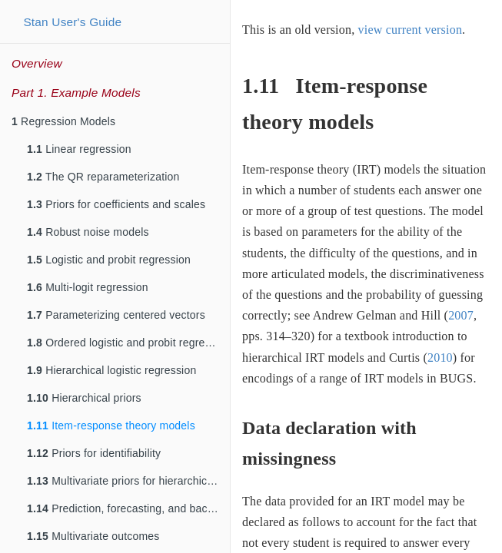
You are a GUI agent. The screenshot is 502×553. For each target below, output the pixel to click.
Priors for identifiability (94, 453)
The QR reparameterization (103, 177)
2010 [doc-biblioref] (440, 357)
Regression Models (63, 121)
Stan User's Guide (72, 21)
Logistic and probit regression (109, 259)
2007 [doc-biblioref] (461, 315)
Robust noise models (88, 232)
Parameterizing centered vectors (116, 315)
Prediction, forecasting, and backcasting (128, 508)
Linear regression (79, 149)
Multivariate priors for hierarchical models (128, 481)
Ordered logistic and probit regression (128, 342)
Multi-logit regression (87, 287)
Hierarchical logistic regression (111, 370)
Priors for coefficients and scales (116, 204)
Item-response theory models (111, 425)
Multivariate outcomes (93, 536)
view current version (410, 29)
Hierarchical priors (84, 398)
